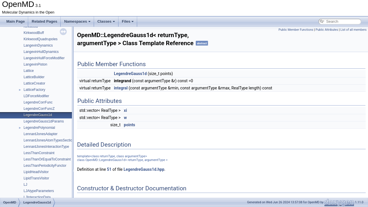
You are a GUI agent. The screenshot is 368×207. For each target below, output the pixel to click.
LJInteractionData (37, 197)
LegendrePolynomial (39, 128)
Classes (106, 21)
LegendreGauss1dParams (44, 121)
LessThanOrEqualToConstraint (47, 159)
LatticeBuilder (34, 77)
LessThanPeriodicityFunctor (45, 166)
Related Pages (44, 21)
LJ (25, 185)
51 (109, 169)
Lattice (29, 71)
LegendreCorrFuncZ (39, 109)
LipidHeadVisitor (36, 172)
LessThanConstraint (39, 153)
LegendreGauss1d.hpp (144, 169)
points (129, 124)
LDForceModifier (36, 96)
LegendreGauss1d (38, 115)
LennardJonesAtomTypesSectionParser (54, 140)
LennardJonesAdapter (40, 134)
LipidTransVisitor (36, 178)
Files (128, 21)
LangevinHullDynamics (41, 52)
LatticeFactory (34, 90)
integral (121, 88)
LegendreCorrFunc (38, 102)
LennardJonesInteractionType (46, 147)
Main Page (15, 21)
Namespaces (77, 21)
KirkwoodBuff (34, 33)
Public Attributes (326, 30)
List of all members (353, 30)
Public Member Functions (296, 30)
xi (125, 110)
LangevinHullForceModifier (44, 58)
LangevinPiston (35, 64)
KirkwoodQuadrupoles (40, 39)
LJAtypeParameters (39, 191)
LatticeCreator (34, 83)
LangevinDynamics (38, 45)
